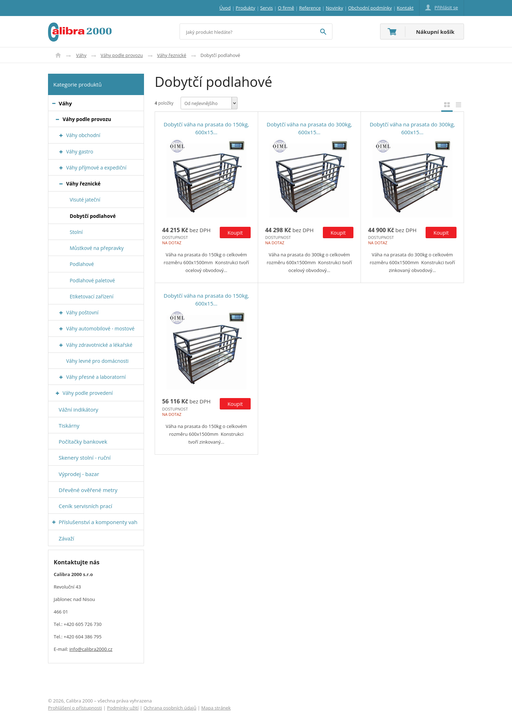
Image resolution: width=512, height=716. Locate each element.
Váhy (81, 55)
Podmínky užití (123, 708)
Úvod (58, 55)
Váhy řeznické (171, 55)
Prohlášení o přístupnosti (75, 708)
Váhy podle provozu (122, 55)
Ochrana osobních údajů (170, 708)
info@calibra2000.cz (90, 649)
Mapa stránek (216, 708)
